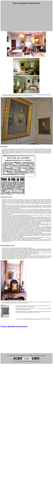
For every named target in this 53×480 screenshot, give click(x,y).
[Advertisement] (26, 17)
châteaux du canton (14, 355)
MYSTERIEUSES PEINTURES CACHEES (31, 319)
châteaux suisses (22, 355)
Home (9, 355)
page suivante (43, 355)
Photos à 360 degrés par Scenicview (14, 326)
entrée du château (29, 355)
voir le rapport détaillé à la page (45, 94)
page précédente (36, 355)
